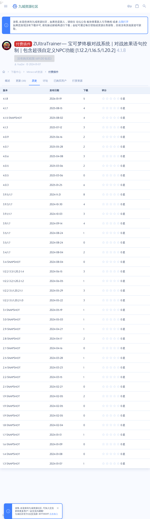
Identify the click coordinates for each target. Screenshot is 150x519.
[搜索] (144, 6)
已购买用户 (60, 80)
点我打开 (123, 21)
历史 (34, 80)
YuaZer (20, 64)
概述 (7, 80)
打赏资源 (77, 80)
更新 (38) (21, 80)
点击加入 (53, 514)
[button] (6, 6)
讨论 (45, 80)
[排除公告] (57, 508)
